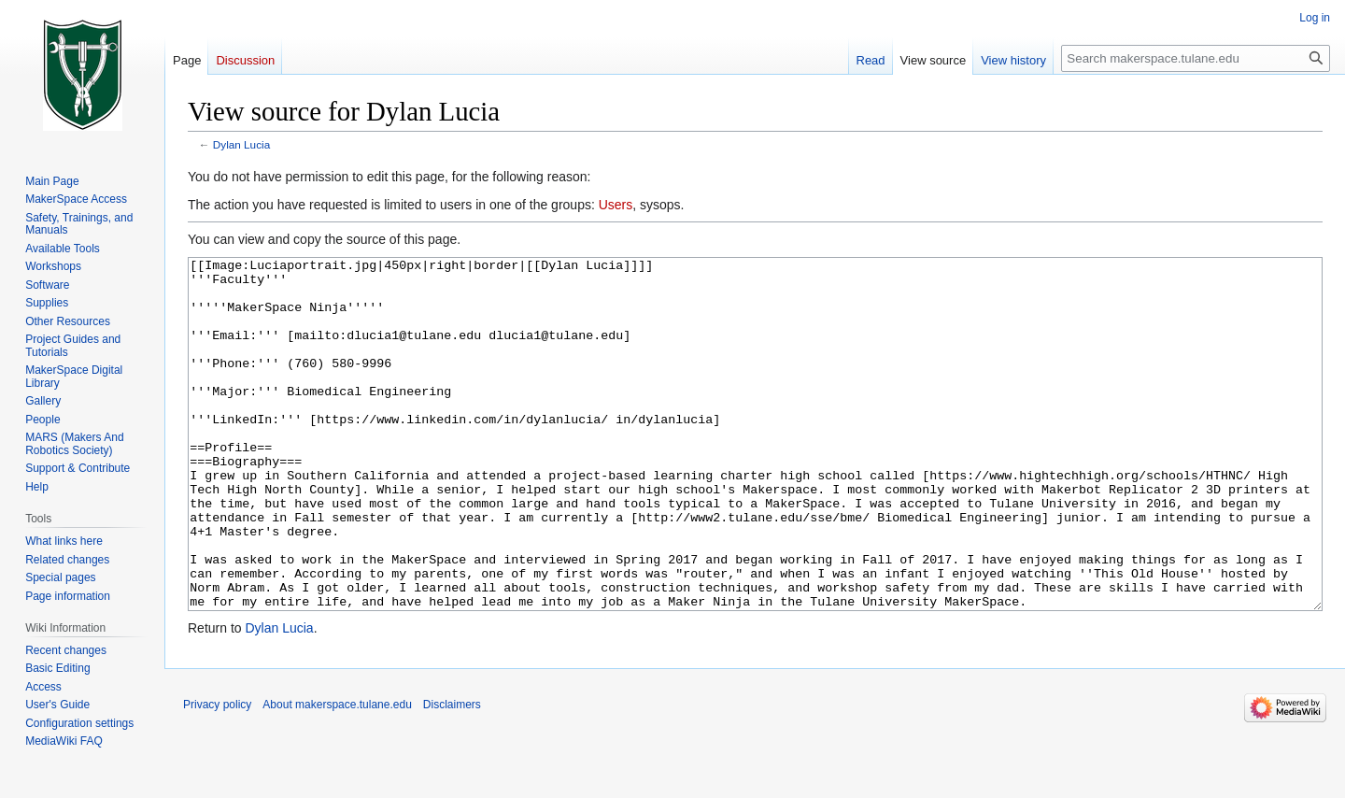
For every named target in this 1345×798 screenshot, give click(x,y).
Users (616, 204)
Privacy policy (217, 774)
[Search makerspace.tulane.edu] (1195, 58)
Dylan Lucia (241, 144)
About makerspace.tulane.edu (336, 774)
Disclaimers (452, 774)
